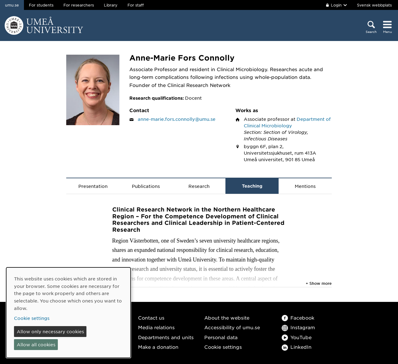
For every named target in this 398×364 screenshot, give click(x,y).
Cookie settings (223, 347)
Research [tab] (199, 186)
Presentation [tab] (93, 186)
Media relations (156, 327)
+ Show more (319, 283)
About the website (226, 318)
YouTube (297, 337)
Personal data (221, 337)
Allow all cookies (36, 344)
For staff (135, 4)
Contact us (151, 318)
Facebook (298, 318)
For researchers (78, 4)
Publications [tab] (146, 186)
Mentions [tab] (305, 186)
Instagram (298, 327)
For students (41, 4)
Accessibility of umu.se (232, 327)
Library (111, 4)
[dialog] (68, 312)
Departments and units (166, 337)
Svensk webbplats (374, 4)
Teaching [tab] (252, 186)
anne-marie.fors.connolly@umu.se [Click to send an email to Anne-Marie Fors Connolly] (176, 119)
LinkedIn (297, 347)
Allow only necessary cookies (50, 331)
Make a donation (158, 347)
